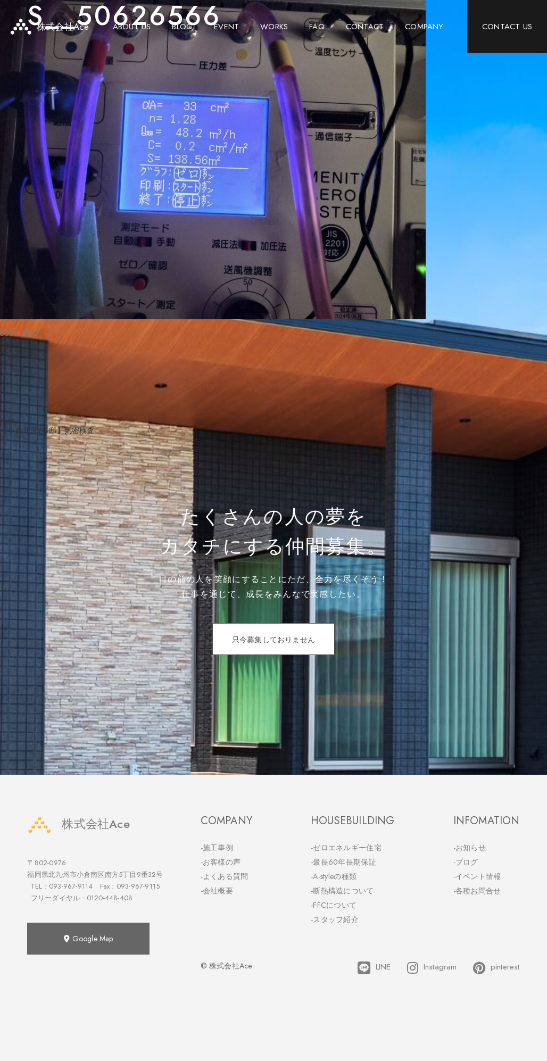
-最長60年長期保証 (343, 862)
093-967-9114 (71, 886)
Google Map (88, 938)
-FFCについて (334, 905)
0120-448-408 (109, 898)
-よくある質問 (224, 876)
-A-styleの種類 (334, 876)
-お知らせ (469, 847)
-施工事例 (217, 847)
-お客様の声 (221, 862)
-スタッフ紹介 (335, 919)
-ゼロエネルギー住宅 (346, 847)
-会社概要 (217, 890)
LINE (374, 967)
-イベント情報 (477, 876)
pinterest (496, 967)
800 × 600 (19, 333)
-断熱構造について (342, 890)
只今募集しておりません (273, 639)
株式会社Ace (78, 824)
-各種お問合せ (477, 890)
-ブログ (465, 862)
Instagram (432, 967)
